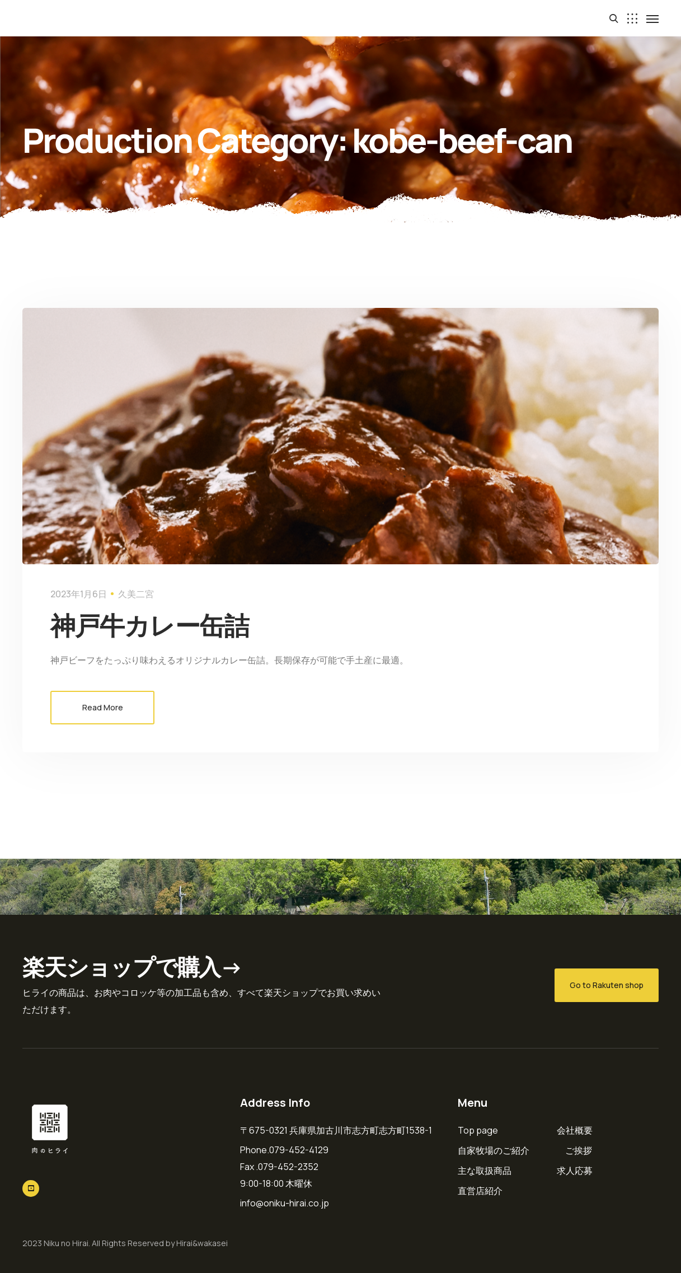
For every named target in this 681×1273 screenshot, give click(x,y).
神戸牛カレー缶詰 (149, 625)
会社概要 (575, 1130)
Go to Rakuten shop (607, 985)
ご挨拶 (578, 1150)
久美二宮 (136, 594)
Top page (478, 1130)
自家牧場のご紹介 (493, 1150)
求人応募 (575, 1170)
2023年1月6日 (78, 594)
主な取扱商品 (484, 1170)
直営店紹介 (480, 1191)
